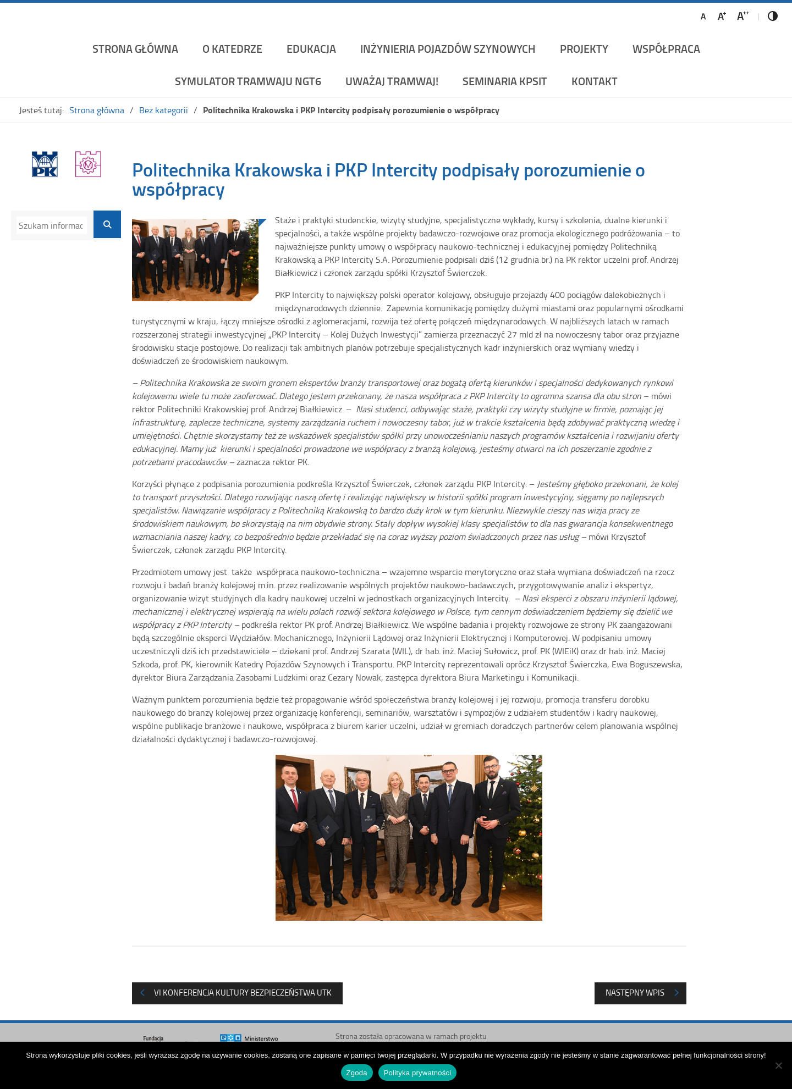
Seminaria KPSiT (505, 81)
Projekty (584, 48)
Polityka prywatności (418, 1073)
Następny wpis (635, 992)
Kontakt (594, 81)
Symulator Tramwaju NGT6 (248, 81)
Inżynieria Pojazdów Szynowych (448, 48)
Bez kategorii (163, 110)
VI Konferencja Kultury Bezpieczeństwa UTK (243, 992)
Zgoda (356, 1073)
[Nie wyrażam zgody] (778, 1065)
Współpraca (666, 48)
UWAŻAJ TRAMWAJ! (391, 81)
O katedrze (232, 48)
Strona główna (135, 48)
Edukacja (311, 48)
